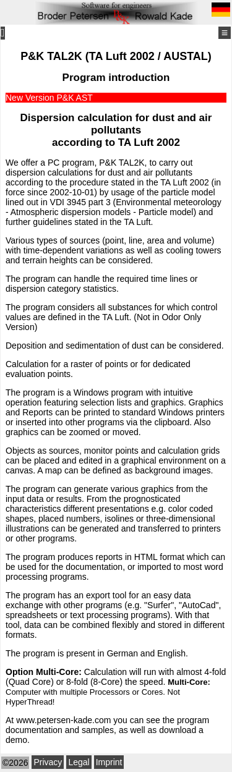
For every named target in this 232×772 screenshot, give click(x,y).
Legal (78, 762)
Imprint (109, 762)
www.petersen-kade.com (63, 720)
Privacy (47, 762)
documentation (34, 730)
